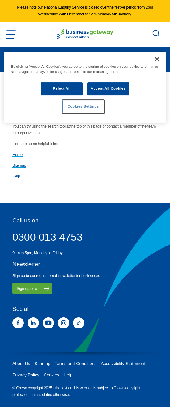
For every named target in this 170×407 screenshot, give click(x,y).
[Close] (157, 59)
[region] (85, 87)
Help (16, 176)
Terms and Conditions (75, 363)
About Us (21, 363)
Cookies (51, 374)
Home (17, 154)
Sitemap (19, 165)
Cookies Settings (83, 106)
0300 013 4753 (47, 237)
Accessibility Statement (123, 363)
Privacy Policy (25, 374)
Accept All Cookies (108, 88)
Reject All (61, 88)
